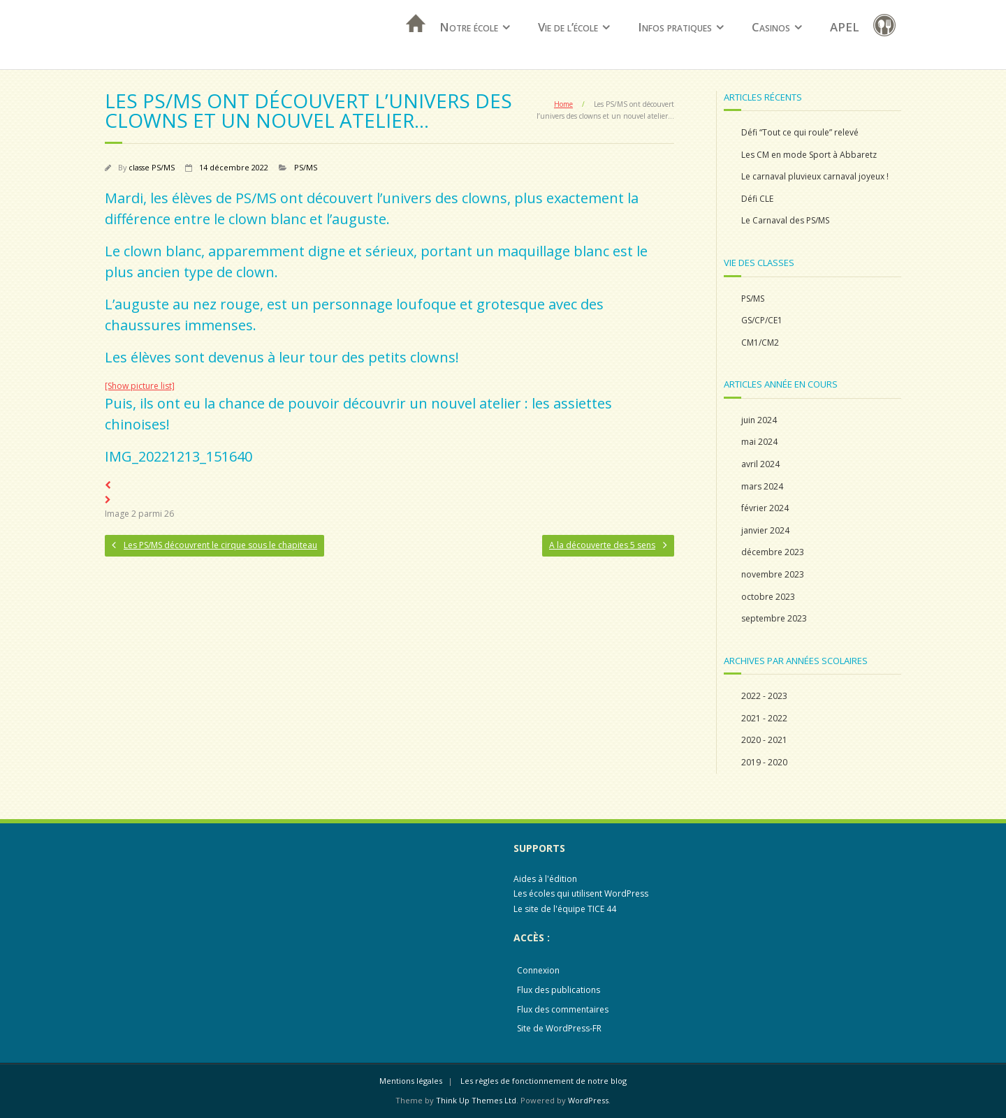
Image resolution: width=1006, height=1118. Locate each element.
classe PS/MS (152, 167)
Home (563, 104)
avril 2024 (760, 464)
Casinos (771, 27)
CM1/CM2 (760, 342)
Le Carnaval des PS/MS (785, 220)
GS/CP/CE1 (761, 320)
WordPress (588, 1100)
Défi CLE (757, 199)
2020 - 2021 (764, 740)
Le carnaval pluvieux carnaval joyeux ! (815, 176)
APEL (844, 27)
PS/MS (305, 167)
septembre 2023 (774, 618)
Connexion (538, 970)
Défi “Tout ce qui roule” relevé (800, 132)
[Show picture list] (140, 386)
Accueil (411, 41)
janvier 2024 (765, 530)
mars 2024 (762, 486)
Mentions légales (410, 1080)
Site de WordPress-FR (559, 1028)
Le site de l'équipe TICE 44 (564, 909)
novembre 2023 (772, 574)
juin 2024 (759, 420)
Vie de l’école (568, 27)
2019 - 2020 (764, 762)
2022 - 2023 (764, 696)
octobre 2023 (768, 597)
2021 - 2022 (764, 718)
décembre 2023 (772, 552)
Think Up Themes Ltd (476, 1100)
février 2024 (765, 508)
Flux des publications (558, 990)
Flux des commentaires (562, 1009)
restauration (887, 27)
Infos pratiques (675, 27)
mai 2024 (759, 442)
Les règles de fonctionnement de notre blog (543, 1080)
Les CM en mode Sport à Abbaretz (809, 155)
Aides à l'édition (545, 879)
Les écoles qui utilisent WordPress (580, 893)
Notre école (468, 27)
